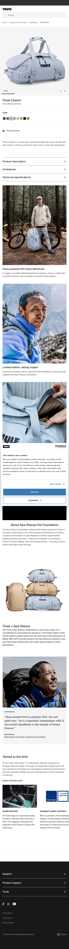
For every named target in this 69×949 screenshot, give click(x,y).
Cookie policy (7, 918)
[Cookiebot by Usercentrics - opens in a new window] (55, 446)
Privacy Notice (8, 913)
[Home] (13, 9)
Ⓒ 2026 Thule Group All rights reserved (18, 934)
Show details (55, 484)
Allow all (34, 492)
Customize (34, 500)
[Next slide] (64, 91)
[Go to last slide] (60, 91)
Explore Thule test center (12, 780)
